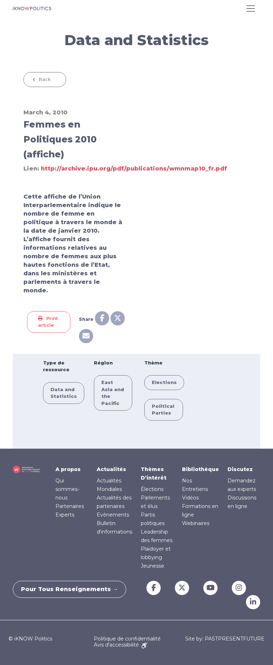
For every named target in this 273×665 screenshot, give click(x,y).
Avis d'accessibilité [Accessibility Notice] (121, 645)
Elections (164, 382)
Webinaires (195, 523)
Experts (64, 515)
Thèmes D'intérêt (153, 473)
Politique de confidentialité (127, 639)
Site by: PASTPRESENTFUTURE (224, 639)
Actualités (111, 469)
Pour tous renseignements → (72, 589)
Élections (152, 489)
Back (45, 79)
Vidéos (190, 497)
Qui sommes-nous (67, 489)
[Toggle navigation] (250, 8)
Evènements (113, 515)
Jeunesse (152, 566)
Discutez (240, 469)
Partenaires (69, 506)
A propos (68, 469)
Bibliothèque (200, 469)
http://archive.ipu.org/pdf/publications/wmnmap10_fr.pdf (134, 168)
